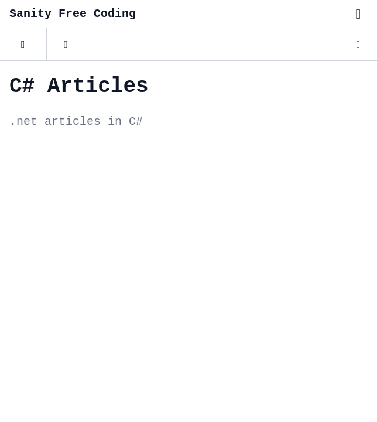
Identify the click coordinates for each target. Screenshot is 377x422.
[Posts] (23, 44)
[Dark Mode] (358, 44)
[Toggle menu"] (358, 14)
